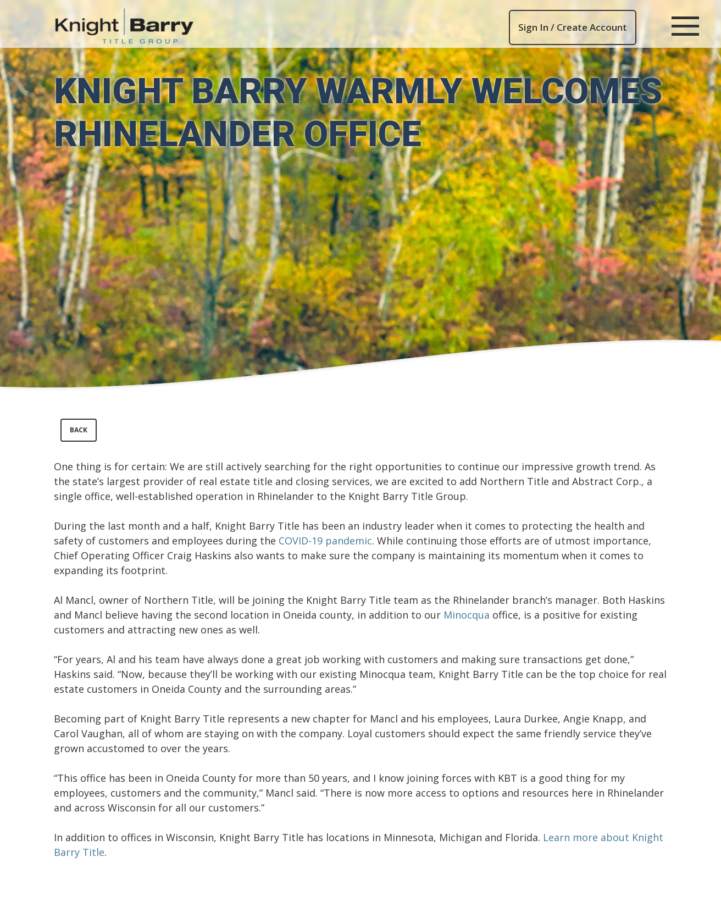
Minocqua (466, 614)
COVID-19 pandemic (325, 540)
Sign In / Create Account (572, 27)
